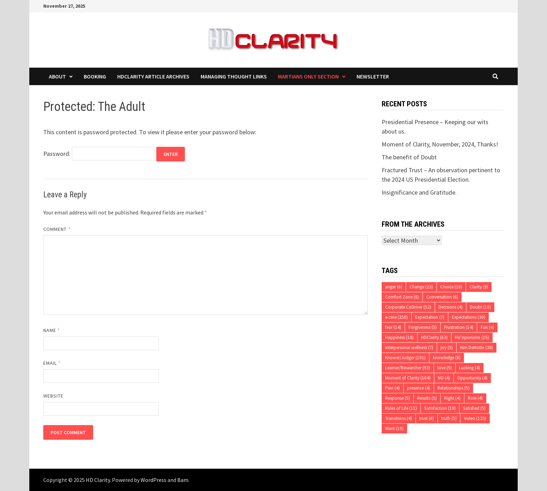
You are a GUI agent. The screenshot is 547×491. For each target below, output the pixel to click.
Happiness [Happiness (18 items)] (399, 337)
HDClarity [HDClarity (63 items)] (434, 337)
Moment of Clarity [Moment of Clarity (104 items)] (407, 378)
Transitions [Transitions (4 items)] (398, 418)
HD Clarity (98, 479)
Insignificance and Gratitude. (419, 192)
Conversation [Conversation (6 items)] (442, 297)
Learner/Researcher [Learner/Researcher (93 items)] (407, 368)
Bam (182, 479)
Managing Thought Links (234, 76)
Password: (99, 154)
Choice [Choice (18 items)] (451, 287)
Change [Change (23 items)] (421, 287)
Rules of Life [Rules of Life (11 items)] (401, 408)
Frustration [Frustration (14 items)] (458, 327)
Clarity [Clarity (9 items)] (479, 287)
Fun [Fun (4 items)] (487, 327)
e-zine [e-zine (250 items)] (396, 317)
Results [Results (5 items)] (427, 398)
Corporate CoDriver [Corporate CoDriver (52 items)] (408, 307)
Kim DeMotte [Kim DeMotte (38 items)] (476, 347)
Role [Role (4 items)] (475, 398)
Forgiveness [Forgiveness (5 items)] (423, 327)
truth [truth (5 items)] (449, 418)
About (57, 76)
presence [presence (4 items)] (418, 388)
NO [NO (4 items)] (444, 378)
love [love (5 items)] (444, 368)
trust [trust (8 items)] (426, 418)
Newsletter (373, 76)
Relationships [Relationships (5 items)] (453, 388)
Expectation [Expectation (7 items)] (429, 317)
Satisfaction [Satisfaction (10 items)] (440, 408)
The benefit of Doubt (409, 157)
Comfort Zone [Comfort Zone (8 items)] (402, 297)
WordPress (153, 479)
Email (52, 363)
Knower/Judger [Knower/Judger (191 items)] (405, 358)
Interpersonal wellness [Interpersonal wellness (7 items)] (409, 347)
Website (53, 396)
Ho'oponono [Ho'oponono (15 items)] (472, 337)
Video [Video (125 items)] (475, 418)
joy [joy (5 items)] (447, 347)
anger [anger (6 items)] (393, 287)
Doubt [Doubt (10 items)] (480, 307)
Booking (95, 76)
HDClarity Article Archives (153, 76)
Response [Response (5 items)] (397, 398)
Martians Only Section (308, 76)
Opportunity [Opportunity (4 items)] (472, 378)
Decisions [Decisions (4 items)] (451, 307)
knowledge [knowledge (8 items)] (446, 358)
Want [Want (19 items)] (394, 428)
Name (51, 330)
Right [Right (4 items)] (452, 398)
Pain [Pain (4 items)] (392, 388)
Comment (57, 229)
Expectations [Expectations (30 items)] (468, 317)
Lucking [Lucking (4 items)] (469, 368)
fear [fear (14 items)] (393, 327)
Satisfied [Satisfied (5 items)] (474, 408)
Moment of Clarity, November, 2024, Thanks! (440, 144)
